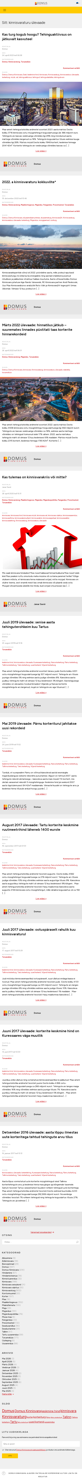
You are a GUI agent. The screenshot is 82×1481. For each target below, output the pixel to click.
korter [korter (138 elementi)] (30, 1417)
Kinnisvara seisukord (11, 1284)
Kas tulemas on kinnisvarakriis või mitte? (34, 477)
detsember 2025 (10, 1373)
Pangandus (47, 205)
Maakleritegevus (27, 205)
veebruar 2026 (9, 1367)
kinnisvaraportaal (49, 518)
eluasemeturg (46, 218)
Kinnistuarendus (9, 1278)
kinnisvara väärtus (55, 515)
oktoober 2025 (9, 1379)
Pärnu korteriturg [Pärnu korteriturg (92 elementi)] (56, 1417)
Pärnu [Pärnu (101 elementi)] (48, 1417)
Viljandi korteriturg (49, 665)
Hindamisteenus (10, 1275)
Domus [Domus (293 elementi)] (8, 1410)
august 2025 (8, 1385)
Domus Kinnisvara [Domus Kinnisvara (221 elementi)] (28, 1411)
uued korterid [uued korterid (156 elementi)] (36, 1421)
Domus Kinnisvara (15, 75)
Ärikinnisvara (8, 1261)
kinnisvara (43, 75)
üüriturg (53, 220)
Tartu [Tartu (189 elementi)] (13, 1422)
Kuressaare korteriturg (41, 662)
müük (13, 77)
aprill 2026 (7, 1361)
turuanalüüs (7, 372)
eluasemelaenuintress (31, 218)
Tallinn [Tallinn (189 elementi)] (67, 1417)
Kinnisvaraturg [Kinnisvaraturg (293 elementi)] (14, 1416)
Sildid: (5, 72)
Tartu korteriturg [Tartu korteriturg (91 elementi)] (23, 1422)
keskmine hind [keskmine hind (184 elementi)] (50, 1411)
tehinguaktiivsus (25, 77)
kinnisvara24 (57, 218)
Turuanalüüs (25, 62)
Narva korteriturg (57, 662)
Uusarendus (7, 1343)
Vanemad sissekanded (41, 1232)
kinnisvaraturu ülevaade (69, 75)
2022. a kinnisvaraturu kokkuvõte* (29, 182)
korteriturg (6, 77)
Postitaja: (6, 46)
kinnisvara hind (17, 515)
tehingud (36, 77)
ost (17, 77)
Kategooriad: (8, 59)
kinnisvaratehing (8, 521)
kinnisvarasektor (63, 518)
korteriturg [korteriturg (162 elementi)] (39, 1417)
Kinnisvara (6, 1281)
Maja (4, 1308)
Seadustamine (8, 1328)
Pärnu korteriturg (71, 662)
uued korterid (36, 665)
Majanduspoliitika (50, 500)
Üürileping (6, 1340)
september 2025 (10, 1382)
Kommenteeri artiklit (71, 68)
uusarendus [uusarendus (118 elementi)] (49, 1422)
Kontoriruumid (9, 1293)
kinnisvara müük (29, 515)
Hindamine (7, 1273)
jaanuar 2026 (8, 1370)
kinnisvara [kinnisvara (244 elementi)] (68, 1411)
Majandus (39, 205)
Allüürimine (7, 1258)
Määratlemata (8, 1305)
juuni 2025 (7, 1388)
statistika (66, 370)
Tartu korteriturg (23, 665)
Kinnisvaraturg (14, 62)
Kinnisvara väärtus (10, 1287)
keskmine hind (33, 75)
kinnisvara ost (42, 515)
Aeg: (4, 53)
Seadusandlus (8, 1326)
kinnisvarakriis (36, 518)
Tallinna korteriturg (9, 665)
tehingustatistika (47, 77)
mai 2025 (6, 1391)
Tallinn (5, 1331)
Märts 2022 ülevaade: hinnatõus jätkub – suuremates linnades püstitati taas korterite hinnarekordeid (37, 329)
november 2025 (10, 1376)
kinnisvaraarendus (70, 515)
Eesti (25, 75)
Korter (5, 1296)
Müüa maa (7, 1317)
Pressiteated (58, 205)
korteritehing (26, 1173)
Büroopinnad (8, 1264)
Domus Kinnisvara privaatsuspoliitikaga (31, 1450)
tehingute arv (59, 77)
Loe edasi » (41, 151)
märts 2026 (7, 1364)
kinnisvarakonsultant (23, 518)
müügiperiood (44, 220)
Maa (4, 1299)
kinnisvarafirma (8, 518)
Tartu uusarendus (10, 1334)
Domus (5, 62)
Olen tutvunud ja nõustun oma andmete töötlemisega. (38, 1450)
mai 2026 (6, 1358)
